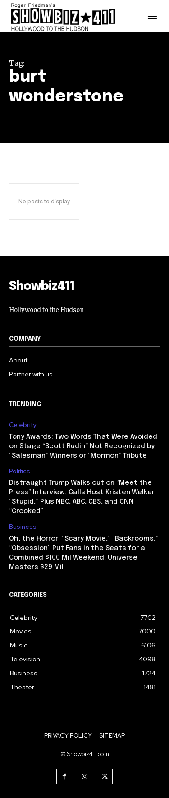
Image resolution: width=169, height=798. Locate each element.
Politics (19, 471)
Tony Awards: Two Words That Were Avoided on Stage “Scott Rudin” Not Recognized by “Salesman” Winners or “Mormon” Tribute (83, 446)
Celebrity (22, 425)
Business (23, 527)
